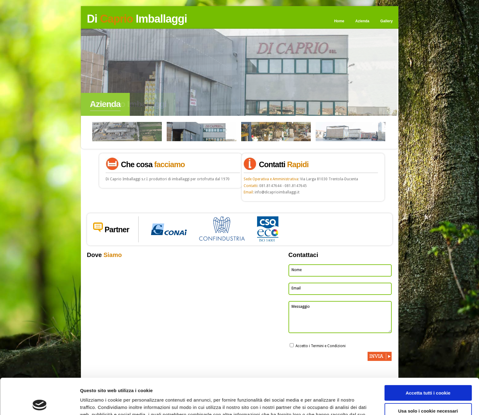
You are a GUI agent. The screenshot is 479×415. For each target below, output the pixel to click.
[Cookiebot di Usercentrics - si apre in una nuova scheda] (39, 403)
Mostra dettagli (96, 403)
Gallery (386, 21)
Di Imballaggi (137, 19)
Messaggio (301, 306)
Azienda (362, 21)
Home (339, 21)
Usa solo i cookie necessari (428, 374)
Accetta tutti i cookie (428, 357)
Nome (297, 270)
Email (296, 288)
